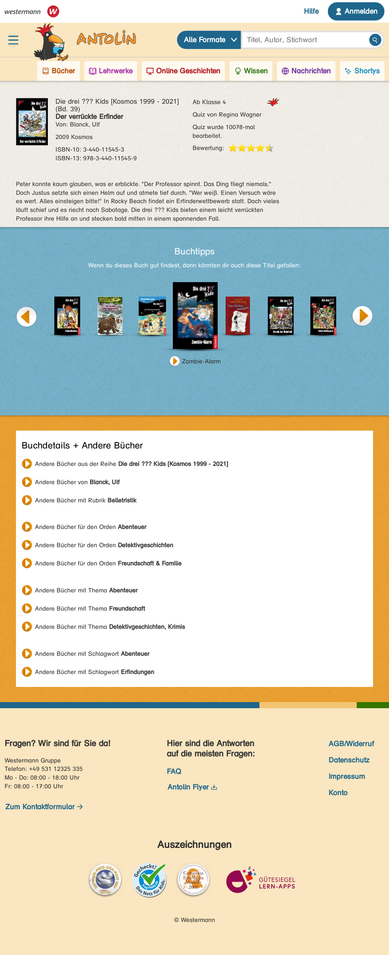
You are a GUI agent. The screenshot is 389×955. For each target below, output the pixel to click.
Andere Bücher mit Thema (86, 590)
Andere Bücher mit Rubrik (85, 500)
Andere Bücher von (77, 482)
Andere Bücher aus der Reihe (131, 463)
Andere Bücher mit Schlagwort (92, 653)
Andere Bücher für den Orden (90, 526)
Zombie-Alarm (201, 361)
